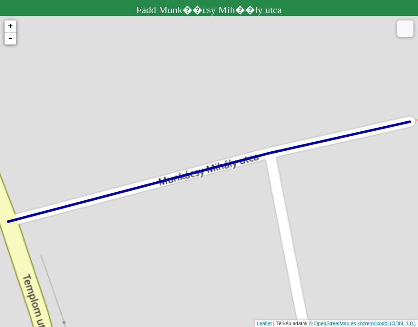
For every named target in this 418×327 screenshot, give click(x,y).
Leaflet (264, 323)
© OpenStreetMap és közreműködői (349, 323)
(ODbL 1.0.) (403, 323)
